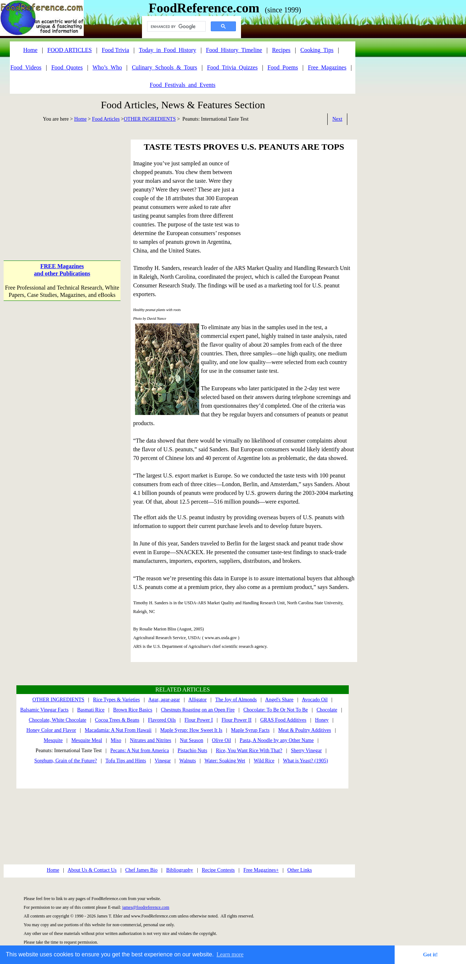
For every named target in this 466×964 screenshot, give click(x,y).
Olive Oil (221, 740)
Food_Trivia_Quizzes (232, 67)
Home (80, 119)
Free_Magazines (327, 67)
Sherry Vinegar (306, 750)
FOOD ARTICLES (69, 50)
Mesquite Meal (86, 740)
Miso (116, 740)
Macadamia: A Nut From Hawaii (118, 730)
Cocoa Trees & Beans (117, 720)
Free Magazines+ (261, 870)
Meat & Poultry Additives (304, 730)
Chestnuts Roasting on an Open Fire (198, 710)
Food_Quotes (67, 67)
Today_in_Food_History (167, 50)
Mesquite (53, 740)
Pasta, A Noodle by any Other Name (276, 740)
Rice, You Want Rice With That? (249, 750)
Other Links (299, 870)
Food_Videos (25, 67)
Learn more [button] (230, 954)
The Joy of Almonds (236, 699)
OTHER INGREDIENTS (150, 119)
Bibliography (179, 870)
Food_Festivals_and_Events (182, 85)
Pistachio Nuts (192, 750)
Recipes (281, 50)
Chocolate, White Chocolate (57, 720)
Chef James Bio (141, 870)
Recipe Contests (218, 870)
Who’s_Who (107, 67)
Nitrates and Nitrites (150, 740)
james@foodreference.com (145, 907)
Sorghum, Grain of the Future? (65, 760)
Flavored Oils (162, 720)
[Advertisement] (61, 185)
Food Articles (106, 119)
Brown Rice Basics (132, 710)
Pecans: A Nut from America (139, 750)
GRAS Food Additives (283, 720)
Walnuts (187, 760)
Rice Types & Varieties (116, 699)
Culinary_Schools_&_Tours (164, 67)
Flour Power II (236, 720)
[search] (176, 26)
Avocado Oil (315, 699)
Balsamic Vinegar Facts (44, 710)
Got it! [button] (430, 954)
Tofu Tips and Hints (126, 760)
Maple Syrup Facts (250, 730)
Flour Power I (199, 720)
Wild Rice (264, 760)
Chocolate (326, 710)
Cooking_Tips (316, 50)
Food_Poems (283, 67)
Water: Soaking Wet (225, 760)
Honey (321, 720)
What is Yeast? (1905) (305, 760)
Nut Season (191, 740)
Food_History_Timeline (234, 50)
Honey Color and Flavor (51, 730)
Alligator (197, 699)
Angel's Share (279, 699)
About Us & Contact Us (92, 870)
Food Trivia (115, 50)
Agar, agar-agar (164, 699)
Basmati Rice (90, 710)
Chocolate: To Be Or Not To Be (275, 710)
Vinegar (163, 760)
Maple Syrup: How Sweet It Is (191, 730)
